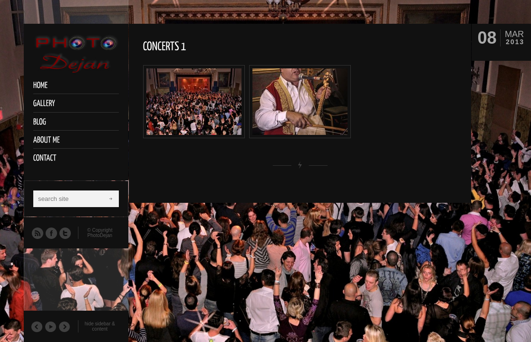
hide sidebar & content (100, 326)
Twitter (64, 233)
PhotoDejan (99, 235)
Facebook (51, 233)
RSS (37, 233)
